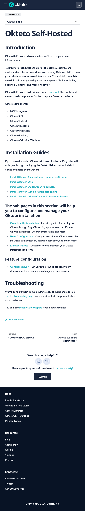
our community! (64, 368)
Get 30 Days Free (14, 488)
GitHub (9, 449)
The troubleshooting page (19, 296)
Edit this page (14, 319)
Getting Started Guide (17, 405)
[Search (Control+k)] (79, 5)
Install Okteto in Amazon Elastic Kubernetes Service (38, 177)
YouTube (9, 455)
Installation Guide (14, 400)
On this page (14, 21)
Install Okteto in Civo (21, 181)
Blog (7, 439)
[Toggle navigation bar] (5, 5)
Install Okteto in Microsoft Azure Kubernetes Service (39, 196)
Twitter (9, 483)
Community (11, 444)
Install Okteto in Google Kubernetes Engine (33, 191)
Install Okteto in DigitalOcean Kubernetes (32, 186)
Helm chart (53, 92)
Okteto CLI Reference (17, 415)
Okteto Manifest (14, 410)
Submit (42, 376)
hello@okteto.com (15, 478)
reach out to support (30, 307)
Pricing (9, 460)
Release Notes (13, 421)
